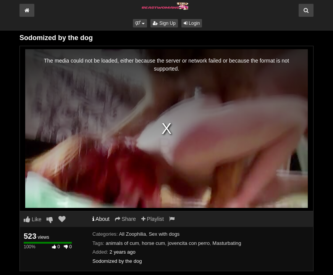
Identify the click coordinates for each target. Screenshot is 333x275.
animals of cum (122, 243)
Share (125, 219)
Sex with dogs (164, 234)
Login (192, 23)
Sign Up (164, 23)
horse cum (153, 243)
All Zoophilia (132, 234)
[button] (140, 23)
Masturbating (226, 243)
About (101, 219)
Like (33, 219)
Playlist (152, 219)
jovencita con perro (189, 243)
